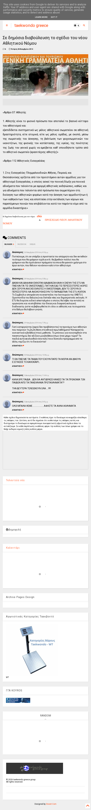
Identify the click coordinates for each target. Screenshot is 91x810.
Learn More (41, 17)
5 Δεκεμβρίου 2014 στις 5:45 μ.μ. (36, 402)
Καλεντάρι (13, 547)
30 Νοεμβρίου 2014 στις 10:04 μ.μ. (36, 355)
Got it (54, 17)
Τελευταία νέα (15, 480)
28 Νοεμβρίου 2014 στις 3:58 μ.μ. (36, 279)
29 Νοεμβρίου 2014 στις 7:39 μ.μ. (36, 323)
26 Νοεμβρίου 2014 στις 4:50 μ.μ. (36, 252)
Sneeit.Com (51, 804)
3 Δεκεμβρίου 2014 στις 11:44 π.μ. (36, 375)
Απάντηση (18, 269)
